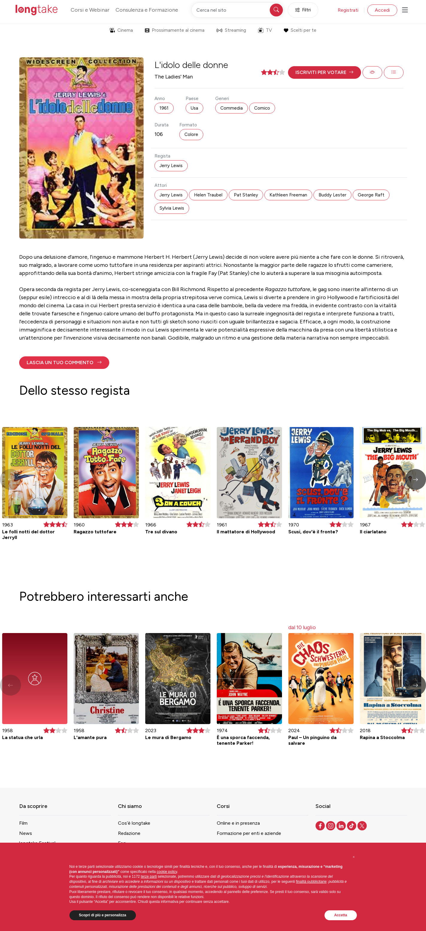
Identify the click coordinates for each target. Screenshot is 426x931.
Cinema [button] (121, 30)
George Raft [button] (371, 195)
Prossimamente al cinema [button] (174, 30)
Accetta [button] (340, 915)
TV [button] (265, 30)
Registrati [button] (348, 10)
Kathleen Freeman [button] (288, 195)
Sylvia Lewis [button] (172, 208)
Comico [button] (262, 108)
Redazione (129, 833)
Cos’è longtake (134, 823)
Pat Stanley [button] (246, 195)
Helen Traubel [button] (208, 195)
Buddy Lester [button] (332, 195)
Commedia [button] (231, 108)
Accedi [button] (382, 10)
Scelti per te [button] (300, 30)
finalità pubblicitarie (311, 881)
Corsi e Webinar (90, 10)
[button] (324, 72)
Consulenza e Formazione (147, 10)
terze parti (149, 876)
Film (23, 823)
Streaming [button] (231, 30)
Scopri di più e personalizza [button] (102, 915)
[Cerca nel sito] (237, 10)
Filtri (303, 10)
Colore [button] (191, 134)
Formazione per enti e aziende (249, 833)
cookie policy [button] (167, 872)
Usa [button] (194, 108)
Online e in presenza (238, 823)
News (25, 833)
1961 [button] (164, 108)
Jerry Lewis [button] (171, 165)
